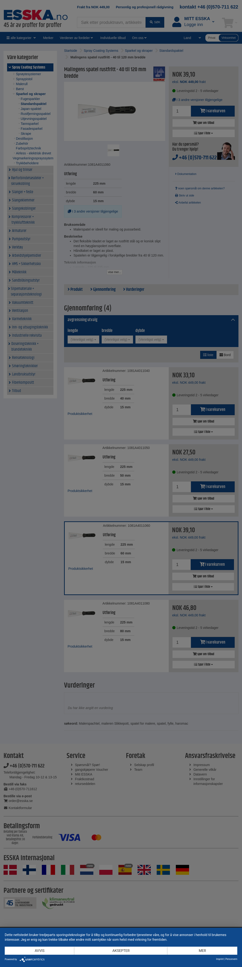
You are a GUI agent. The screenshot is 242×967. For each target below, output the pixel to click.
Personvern (231, 959)
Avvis (39, 951)
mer (202, 951)
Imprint (220, 959)
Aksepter (121, 951)
